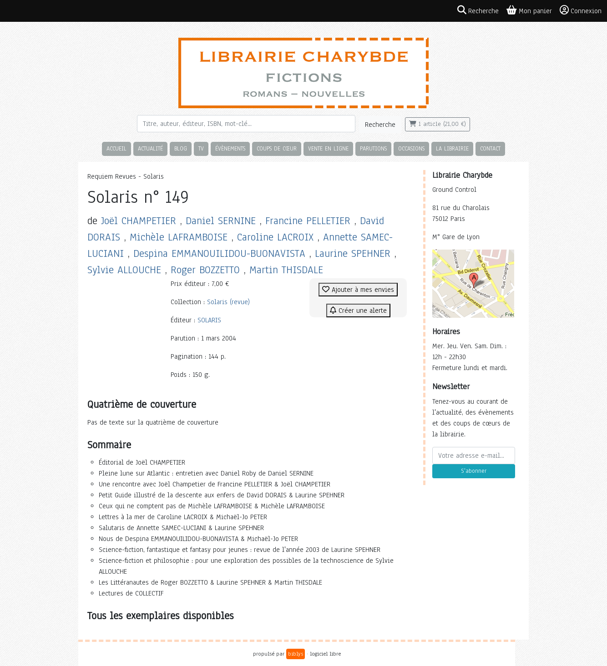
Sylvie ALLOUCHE (124, 270)
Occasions (411, 148)
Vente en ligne (328, 148)
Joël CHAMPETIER (138, 221)
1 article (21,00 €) (437, 124)
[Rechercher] (246, 123)
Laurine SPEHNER (352, 253)
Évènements (230, 148)
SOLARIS (209, 320)
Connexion (581, 10)
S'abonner (473, 471)
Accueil (116, 148)
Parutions (373, 148)
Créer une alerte (358, 310)
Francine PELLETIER (307, 221)
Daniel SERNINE (221, 221)
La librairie (452, 148)
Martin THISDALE (286, 270)
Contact (490, 148)
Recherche (380, 124)
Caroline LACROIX (275, 237)
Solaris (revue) (228, 301)
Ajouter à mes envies (358, 289)
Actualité (150, 148)
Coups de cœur (277, 148)
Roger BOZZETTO (205, 270)
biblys (295, 653)
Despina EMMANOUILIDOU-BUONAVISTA (219, 253)
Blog (180, 148)
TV (201, 148)
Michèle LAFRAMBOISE (179, 237)
